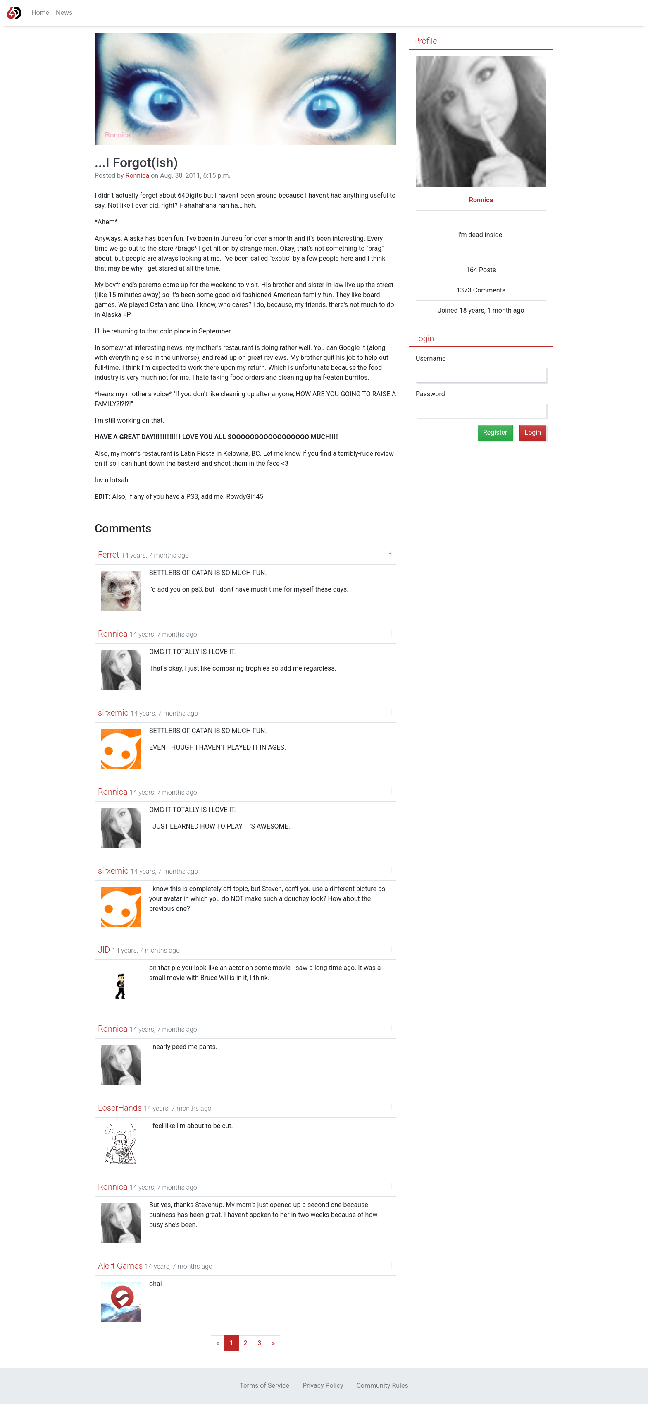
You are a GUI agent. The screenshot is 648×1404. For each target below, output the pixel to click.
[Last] (260, 1343)
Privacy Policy (323, 1386)
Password (430, 394)
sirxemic (113, 713)
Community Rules (382, 1386)
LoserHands (120, 1108)
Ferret (108, 555)
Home (40, 13)
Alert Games (120, 1266)
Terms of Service (264, 1386)
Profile (425, 41)
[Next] (245, 1343)
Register (495, 432)
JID (104, 950)
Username (431, 358)
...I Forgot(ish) (136, 162)
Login (424, 338)
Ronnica (138, 176)
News (64, 13)
